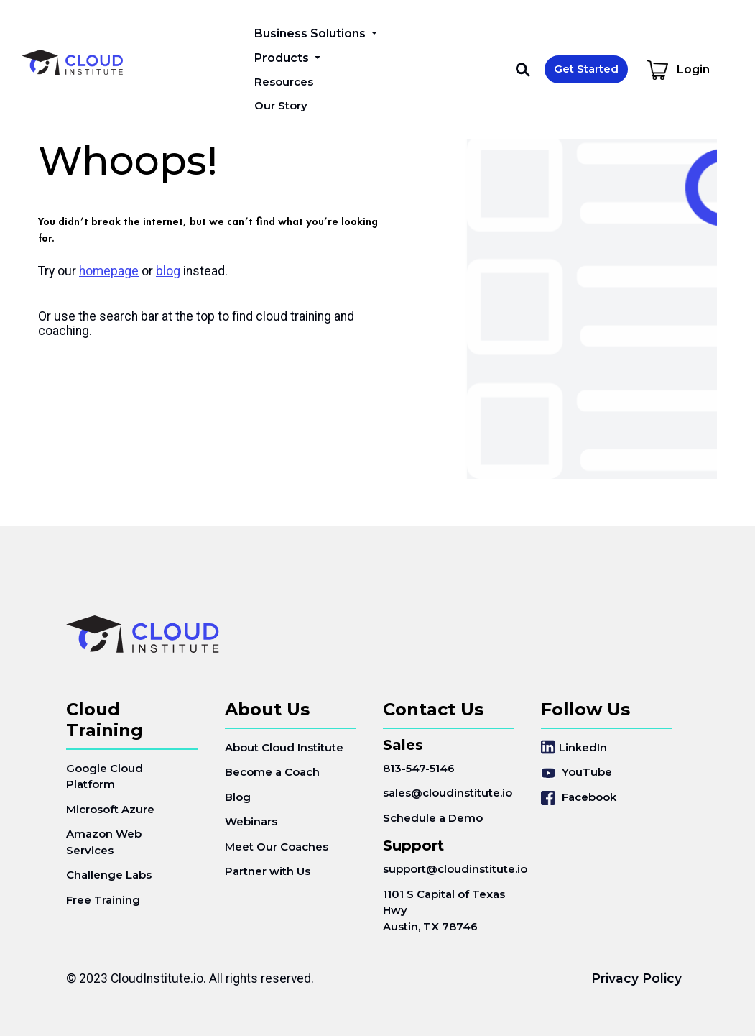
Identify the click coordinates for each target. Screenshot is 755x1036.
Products (283, 58)
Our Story (280, 105)
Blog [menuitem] (238, 797)
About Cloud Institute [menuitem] (284, 747)
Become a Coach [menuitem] (272, 772)
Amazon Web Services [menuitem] (104, 842)
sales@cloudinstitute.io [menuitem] (447, 792)
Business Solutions (311, 33)
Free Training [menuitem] (103, 900)
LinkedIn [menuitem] (574, 747)
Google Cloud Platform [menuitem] (104, 776)
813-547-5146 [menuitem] (419, 768)
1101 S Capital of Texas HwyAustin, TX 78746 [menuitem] (444, 910)
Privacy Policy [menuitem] (636, 978)
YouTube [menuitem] (576, 772)
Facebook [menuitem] (578, 797)
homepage (109, 271)
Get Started (586, 68)
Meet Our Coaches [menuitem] (276, 846)
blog (168, 271)
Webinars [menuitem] (251, 821)
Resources (283, 81)
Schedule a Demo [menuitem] (433, 818)
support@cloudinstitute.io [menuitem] (448, 869)
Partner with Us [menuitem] (267, 871)
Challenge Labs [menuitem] (109, 874)
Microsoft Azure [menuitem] (110, 809)
